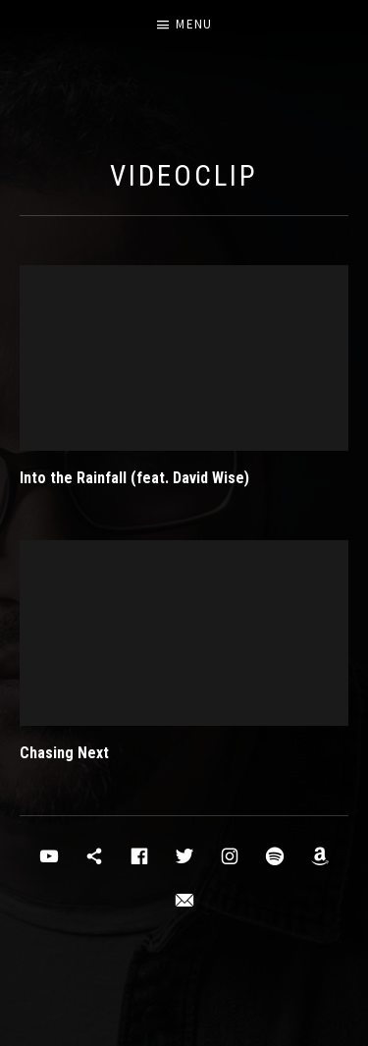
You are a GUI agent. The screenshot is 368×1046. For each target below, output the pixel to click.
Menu (194, 24)
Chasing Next (64, 752)
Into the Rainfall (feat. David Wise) (134, 477)
